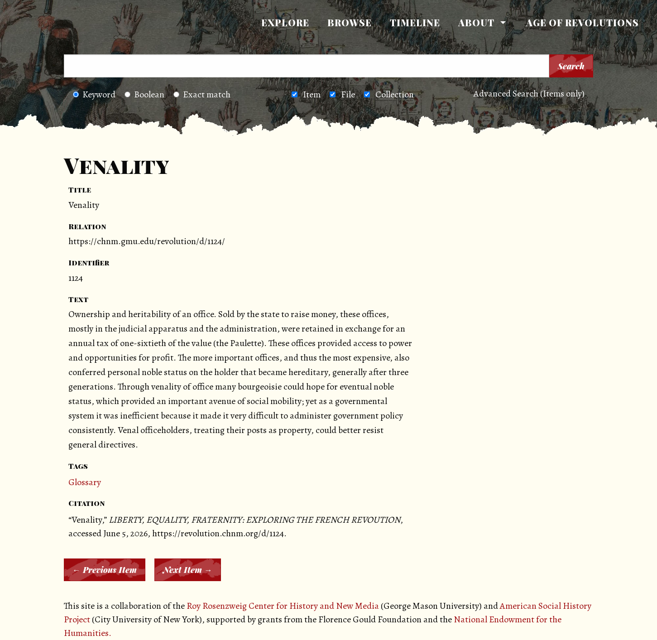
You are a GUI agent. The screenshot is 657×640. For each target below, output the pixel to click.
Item (312, 94)
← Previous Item (104, 569)
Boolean (144, 94)
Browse (349, 22)
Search (571, 66)
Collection (394, 94)
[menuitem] (285, 23)
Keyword (94, 94)
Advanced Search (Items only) (529, 93)
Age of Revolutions (582, 22)
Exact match (201, 94)
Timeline (415, 22)
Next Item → (187, 569)
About (476, 22)
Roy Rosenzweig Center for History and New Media (283, 606)
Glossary (84, 482)
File (348, 94)
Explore (285, 22)
